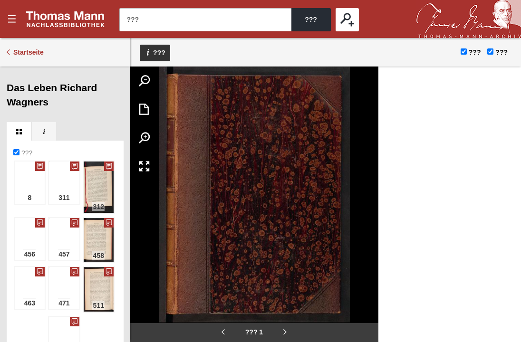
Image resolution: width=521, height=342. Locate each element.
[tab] (19, 131)
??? (65, 19)
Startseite (28, 52)
